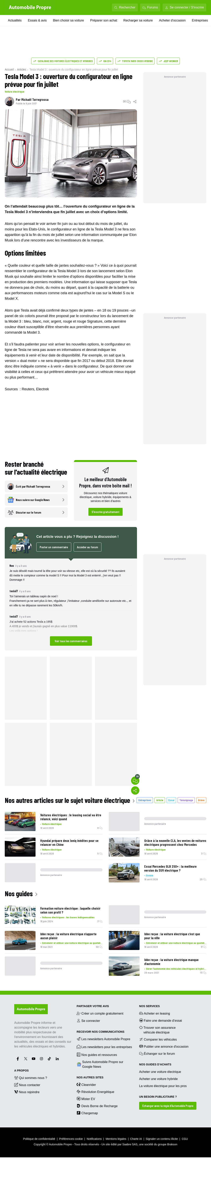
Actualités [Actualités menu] (15, 20)
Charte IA (136, 1138)
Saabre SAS (130, 1144)
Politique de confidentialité (39, 1138)
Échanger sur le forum (157, 1053)
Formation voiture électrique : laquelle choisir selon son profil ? (70, 910)
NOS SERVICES (149, 1006)
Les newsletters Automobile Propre (103, 1039)
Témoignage (186, 800)
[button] (71, 604)
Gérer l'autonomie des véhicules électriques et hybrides (176, 968)
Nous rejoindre (26, 1092)
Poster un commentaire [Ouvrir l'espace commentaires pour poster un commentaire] (54, 547)
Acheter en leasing (154, 1013)
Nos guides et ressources (97, 1055)
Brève (201, 800)
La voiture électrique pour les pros (163, 1086)
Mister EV (86, 1099)
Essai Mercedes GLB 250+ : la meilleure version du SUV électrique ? (170, 868)
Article (159, 800)
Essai (171, 800)
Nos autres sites (90, 1077)
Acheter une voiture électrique (160, 1071)
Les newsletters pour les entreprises (104, 1047)
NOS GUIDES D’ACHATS (155, 1064)
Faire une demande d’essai (160, 1020)
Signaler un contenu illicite (162, 1138)
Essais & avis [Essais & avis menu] (37, 20)
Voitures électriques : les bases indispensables (68, 917)
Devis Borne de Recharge (97, 1106)
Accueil (9, 69)
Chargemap (87, 1113)
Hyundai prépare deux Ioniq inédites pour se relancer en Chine (69, 842)
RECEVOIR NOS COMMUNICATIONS (100, 1031)
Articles (21, 69)
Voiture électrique (14, 91)
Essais (149, 875)
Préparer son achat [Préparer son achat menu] (103, 20)
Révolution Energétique (95, 1092)
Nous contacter (27, 1085)
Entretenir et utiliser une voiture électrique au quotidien (72, 942)
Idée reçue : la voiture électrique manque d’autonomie (171, 962)
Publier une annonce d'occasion (163, 1046)
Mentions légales (116, 1138)
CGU (185, 1138)
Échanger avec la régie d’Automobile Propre (167, 1106)
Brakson (172, 1144)
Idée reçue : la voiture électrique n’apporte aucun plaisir (68, 936)
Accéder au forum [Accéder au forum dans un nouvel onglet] (87, 547)
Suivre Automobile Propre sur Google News (100, 1064)
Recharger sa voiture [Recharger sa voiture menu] (138, 20)
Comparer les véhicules (158, 1039)
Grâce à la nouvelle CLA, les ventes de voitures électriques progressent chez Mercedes (175, 842)
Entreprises (144, 800)
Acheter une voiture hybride (158, 1079)
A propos (21, 1070)
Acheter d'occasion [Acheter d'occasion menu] (172, 20)
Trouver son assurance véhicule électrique (157, 1029)
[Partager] (135, 101)
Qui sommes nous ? (30, 1078)
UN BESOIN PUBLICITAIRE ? (158, 1096)
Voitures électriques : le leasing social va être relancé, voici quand (70, 817)
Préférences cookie (71, 1138)
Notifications (94, 1138)
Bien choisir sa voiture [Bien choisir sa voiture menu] (68, 20)
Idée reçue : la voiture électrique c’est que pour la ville (172, 936)
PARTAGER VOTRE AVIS (93, 1006)
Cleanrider (86, 1084)
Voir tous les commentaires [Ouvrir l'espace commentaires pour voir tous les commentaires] (71, 641)
